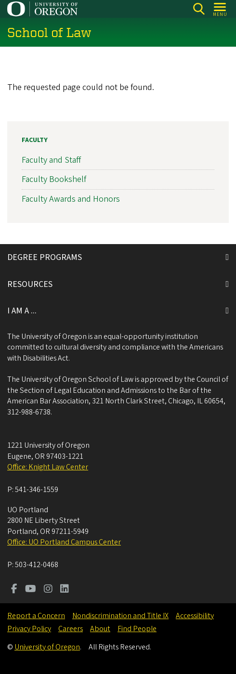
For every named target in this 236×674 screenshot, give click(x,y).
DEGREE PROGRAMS (44, 257)
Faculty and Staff (51, 160)
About (100, 628)
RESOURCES (29, 284)
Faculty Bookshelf (54, 179)
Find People (137, 628)
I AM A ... (22, 311)
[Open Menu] (220, 8)
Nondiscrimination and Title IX (120, 615)
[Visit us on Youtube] (30, 589)
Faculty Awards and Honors (71, 199)
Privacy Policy (29, 628)
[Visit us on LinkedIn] (64, 589)
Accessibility (195, 615)
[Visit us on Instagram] (48, 589)
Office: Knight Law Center (47, 467)
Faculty (35, 140)
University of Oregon (47, 647)
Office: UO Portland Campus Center (64, 542)
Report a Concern (36, 615)
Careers (70, 628)
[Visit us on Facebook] (14, 589)
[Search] (199, 9)
